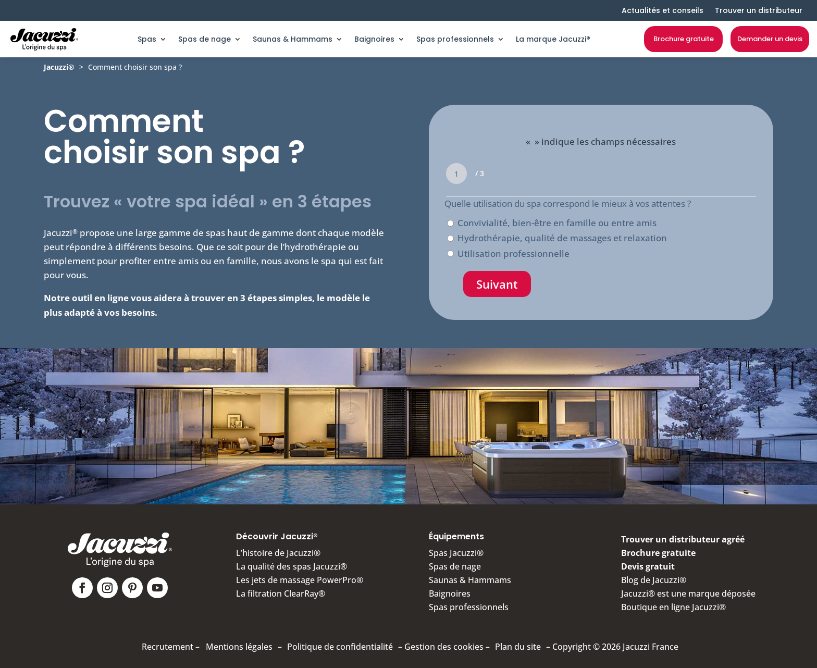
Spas (147, 39)
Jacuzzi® (59, 67)
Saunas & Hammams (292, 39)
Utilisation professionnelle (513, 253)
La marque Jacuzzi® (553, 39)
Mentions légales (239, 646)
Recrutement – (171, 646)
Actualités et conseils (662, 10)
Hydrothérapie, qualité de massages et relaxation (562, 238)
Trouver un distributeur (758, 10)
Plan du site (518, 646)
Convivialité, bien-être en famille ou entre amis (557, 223)
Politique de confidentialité (340, 646)
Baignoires (374, 39)
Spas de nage (204, 39)
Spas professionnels (455, 39)
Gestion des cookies (444, 646)
